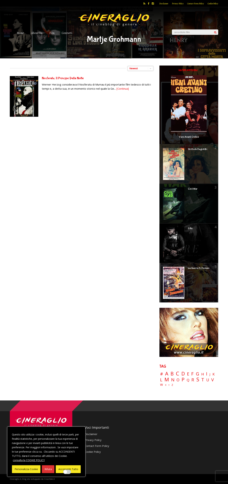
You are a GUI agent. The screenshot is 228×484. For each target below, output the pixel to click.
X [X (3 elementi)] (165, 385)
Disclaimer (163, 3)
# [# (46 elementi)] (161, 374)
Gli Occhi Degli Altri (197, 149)
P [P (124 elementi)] (183, 379)
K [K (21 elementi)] (214, 374)
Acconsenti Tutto (68, 469)
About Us (36, 33)
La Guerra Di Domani (198, 268)
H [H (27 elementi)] (202, 374)
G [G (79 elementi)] (197, 374)
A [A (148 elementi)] (166, 373)
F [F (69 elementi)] (192, 374)
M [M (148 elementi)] (166, 379)
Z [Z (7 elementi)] (172, 384)
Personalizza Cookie (26, 469)
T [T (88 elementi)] (202, 379)
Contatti (67, 33)
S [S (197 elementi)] (197, 379)
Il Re (190, 228)
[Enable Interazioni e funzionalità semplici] (67, 472)
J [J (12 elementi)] (209, 374)
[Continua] (122, 88)
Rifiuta (48, 469)
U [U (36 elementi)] (207, 380)
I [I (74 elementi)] (206, 374)
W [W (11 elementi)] (161, 384)
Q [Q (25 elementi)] (188, 380)
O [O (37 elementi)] (178, 380)
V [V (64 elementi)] (212, 380)
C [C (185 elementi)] (177, 373)
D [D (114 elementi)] (183, 373)
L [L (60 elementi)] (161, 380)
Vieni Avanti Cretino (189, 137)
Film (52, 33)
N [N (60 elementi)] (172, 380)
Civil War (192, 188)
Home (20, 33)
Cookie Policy (213, 3)
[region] (46, 452)
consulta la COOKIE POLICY (29, 460)
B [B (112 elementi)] (172, 373)
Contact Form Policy (195, 3)
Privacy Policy (178, 3)
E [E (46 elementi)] (188, 374)
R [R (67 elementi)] (192, 380)
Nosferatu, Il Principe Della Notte (63, 78)
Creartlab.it (49, 479)
